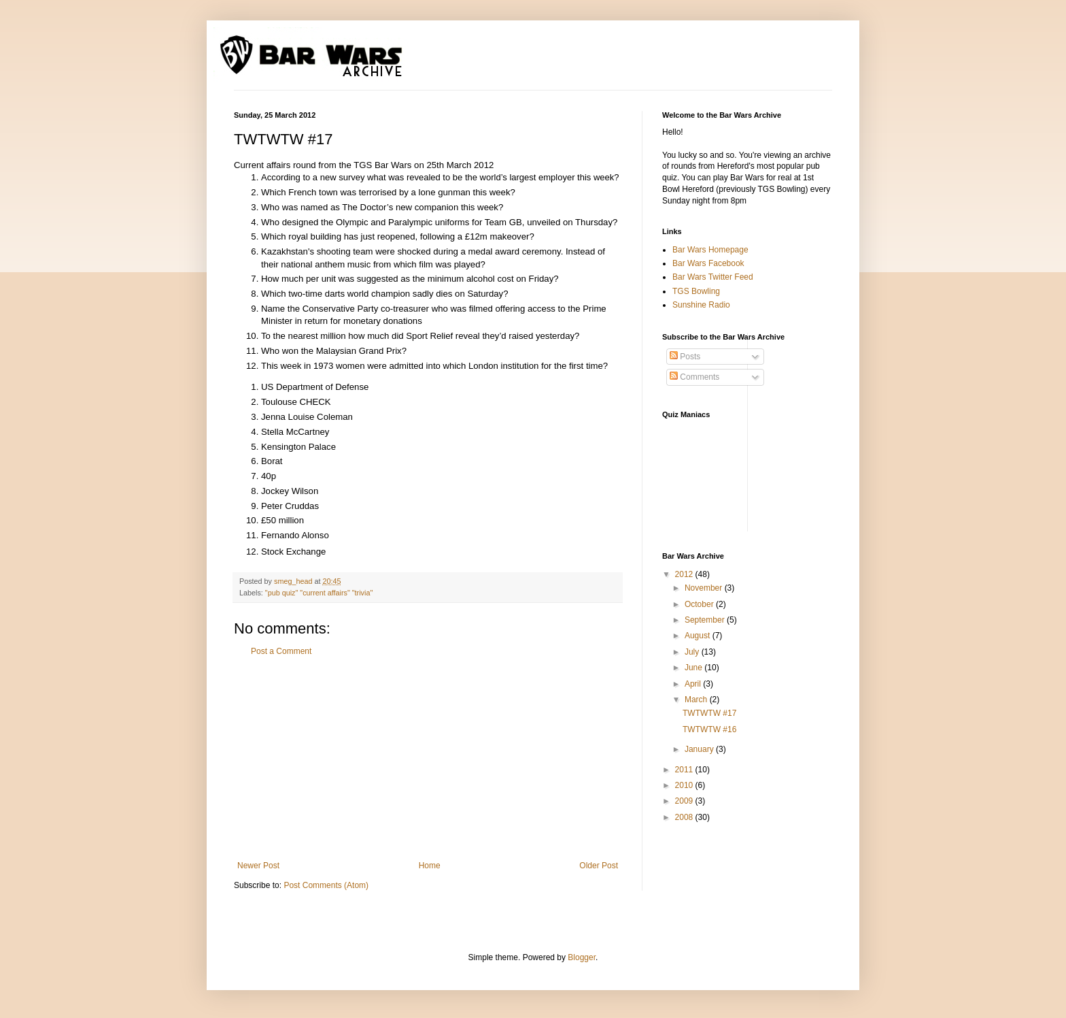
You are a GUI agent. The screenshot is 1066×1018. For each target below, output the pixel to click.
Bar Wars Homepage (710, 250)
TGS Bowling (696, 291)
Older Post (598, 865)
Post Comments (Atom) (325, 885)
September (706, 620)
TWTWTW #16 (709, 729)
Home (430, 865)
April (694, 684)
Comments (694, 377)
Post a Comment (281, 651)
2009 (685, 801)
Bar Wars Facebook (708, 263)
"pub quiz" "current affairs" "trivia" (319, 593)
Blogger (582, 957)
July (693, 652)
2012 (685, 574)
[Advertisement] (428, 759)
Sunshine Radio (701, 305)
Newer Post (258, 865)
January (700, 749)
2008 (685, 817)
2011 (685, 769)
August (698, 635)
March (697, 699)
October (700, 604)
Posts (685, 356)
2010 (685, 785)
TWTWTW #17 (709, 713)
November (705, 588)
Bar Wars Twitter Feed (712, 277)
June (694, 667)
